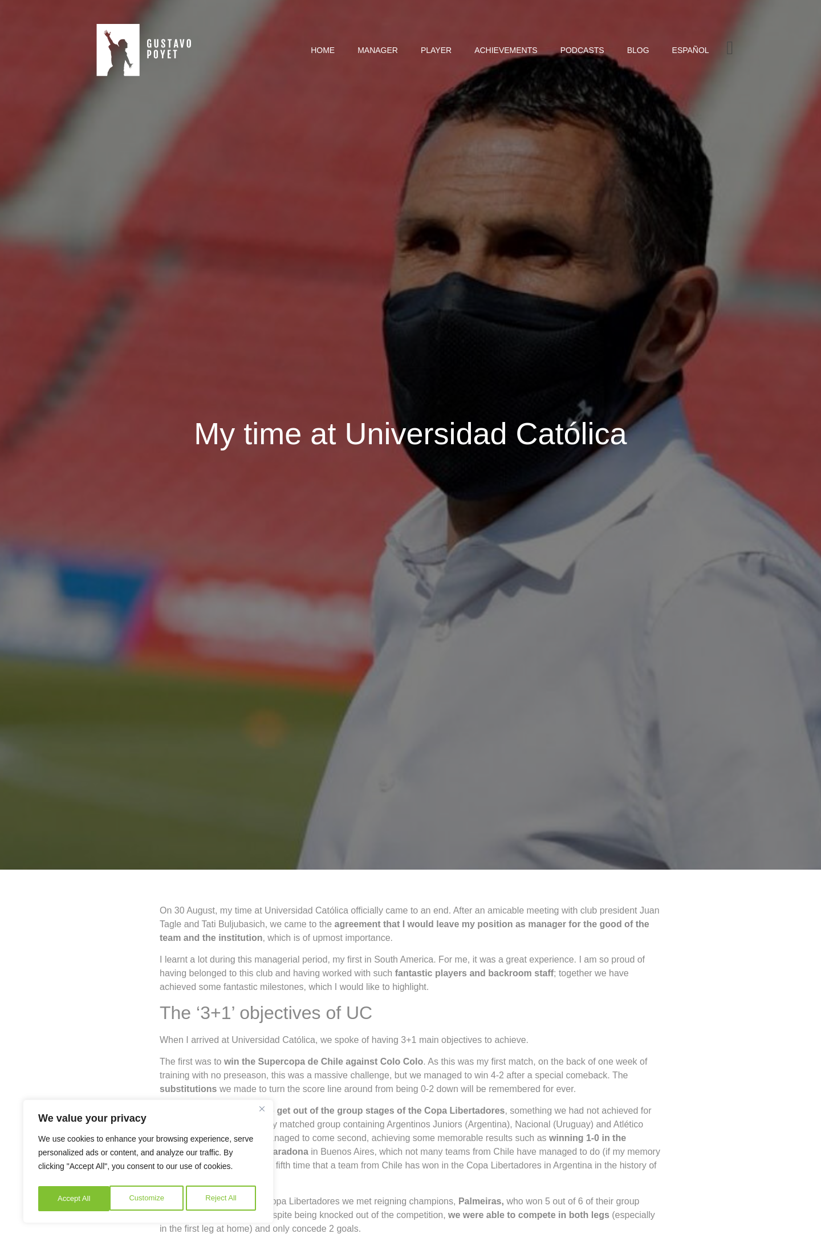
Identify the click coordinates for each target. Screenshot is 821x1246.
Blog (638, 50)
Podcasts (582, 50)
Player (436, 50)
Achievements (505, 50)
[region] (148, 1163)
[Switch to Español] (690, 50)
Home (323, 50)
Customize (75, 1198)
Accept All (223, 1198)
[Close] (262, 1113)
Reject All (149, 1198)
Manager (377, 50)
